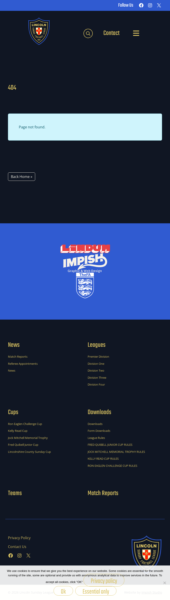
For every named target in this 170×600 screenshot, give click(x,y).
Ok (63, 591)
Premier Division (98, 357)
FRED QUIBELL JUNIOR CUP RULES (110, 445)
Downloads (95, 424)
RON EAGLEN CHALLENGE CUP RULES (112, 466)
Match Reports (17, 357)
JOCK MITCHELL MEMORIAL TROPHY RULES (116, 452)
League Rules (96, 438)
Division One (96, 364)
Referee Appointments (23, 364)
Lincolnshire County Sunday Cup (29, 452)
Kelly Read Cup (17, 431)
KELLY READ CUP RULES (103, 459)
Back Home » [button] (21, 176)
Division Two (96, 370)
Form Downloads (99, 431)
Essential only (96, 591)
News (11, 370)
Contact (111, 33)
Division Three (97, 378)
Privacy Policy (19, 537)
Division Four (96, 384)
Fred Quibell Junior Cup (23, 445)
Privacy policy (104, 581)
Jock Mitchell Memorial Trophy (28, 438)
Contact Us (17, 546)
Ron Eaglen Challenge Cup (25, 424)
